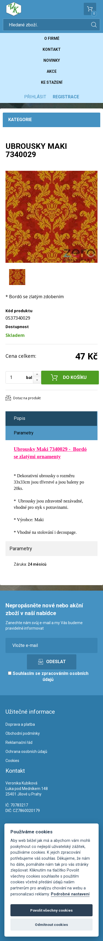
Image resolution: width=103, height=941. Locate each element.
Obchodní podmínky (22, 733)
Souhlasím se (48, 676)
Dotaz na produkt (27, 398)
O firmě (51, 38)
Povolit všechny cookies (51, 910)
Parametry (24, 432)
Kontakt (52, 49)
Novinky (51, 60)
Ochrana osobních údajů (26, 751)
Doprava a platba (20, 724)
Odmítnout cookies (51, 924)
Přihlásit (35, 96)
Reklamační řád (18, 742)
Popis (19, 418)
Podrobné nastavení (70, 894)
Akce (52, 71)
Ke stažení (51, 82)
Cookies (12, 760)
